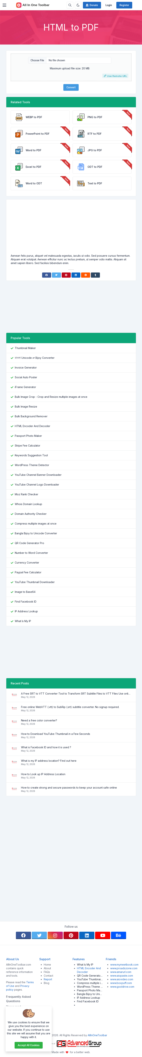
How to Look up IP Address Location (43, 774)
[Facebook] (46, 275)
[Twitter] (56, 275)
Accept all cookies (29, 1045)
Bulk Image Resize (26, 406)
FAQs (47, 971)
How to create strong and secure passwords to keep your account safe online (69, 787)
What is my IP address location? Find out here (48, 760)
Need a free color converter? (39, 720)
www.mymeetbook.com (124, 964)
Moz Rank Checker (26, 494)
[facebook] (23, 935)
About (47, 968)
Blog (46, 983)
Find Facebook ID (25, 601)
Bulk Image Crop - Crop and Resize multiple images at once (51, 396)
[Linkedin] (76, 275)
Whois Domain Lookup (28, 504)
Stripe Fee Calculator (27, 445)
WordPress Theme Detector (32, 465)
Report (48, 979)
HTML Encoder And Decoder (32, 426)
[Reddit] (85, 275)
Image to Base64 (25, 591)
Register (124, 5)
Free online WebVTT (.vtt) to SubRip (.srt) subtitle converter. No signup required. (70, 707)
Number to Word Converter (31, 552)
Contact (48, 975)
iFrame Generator (25, 387)
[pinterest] (71, 935)
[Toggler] (4, 5)
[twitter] (39, 935)
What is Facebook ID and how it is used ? (46, 747)
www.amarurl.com (120, 971)
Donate (91, 5)
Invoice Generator (26, 367)
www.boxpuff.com (121, 983)
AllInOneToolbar (97, 1035)
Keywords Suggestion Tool (31, 455)
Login (108, 5)
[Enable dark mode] (78, 5)
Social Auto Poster (26, 377)
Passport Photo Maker (28, 435)
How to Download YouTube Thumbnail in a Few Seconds (55, 733)
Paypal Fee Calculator (28, 572)
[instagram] (55, 935)
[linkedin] (86, 935)
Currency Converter (27, 562)
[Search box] (70, 5)
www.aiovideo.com (121, 979)
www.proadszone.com (123, 968)
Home (47, 964)
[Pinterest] (66, 275)
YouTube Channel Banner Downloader (38, 474)
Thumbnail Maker (25, 348)
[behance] (118, 935)
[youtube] (102, 935)
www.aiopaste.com (121, 975)
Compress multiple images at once (36, 523)
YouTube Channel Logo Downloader (37, 484)
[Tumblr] (95, 275)
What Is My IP (23, 621)
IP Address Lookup (26, 611)
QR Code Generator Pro (29, 543)
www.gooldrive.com (122, 986)
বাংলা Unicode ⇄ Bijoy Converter (34, 357)
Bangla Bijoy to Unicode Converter (36, 533)
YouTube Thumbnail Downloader (35, 582)
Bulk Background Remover (31, 416)
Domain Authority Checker (31, 513)
